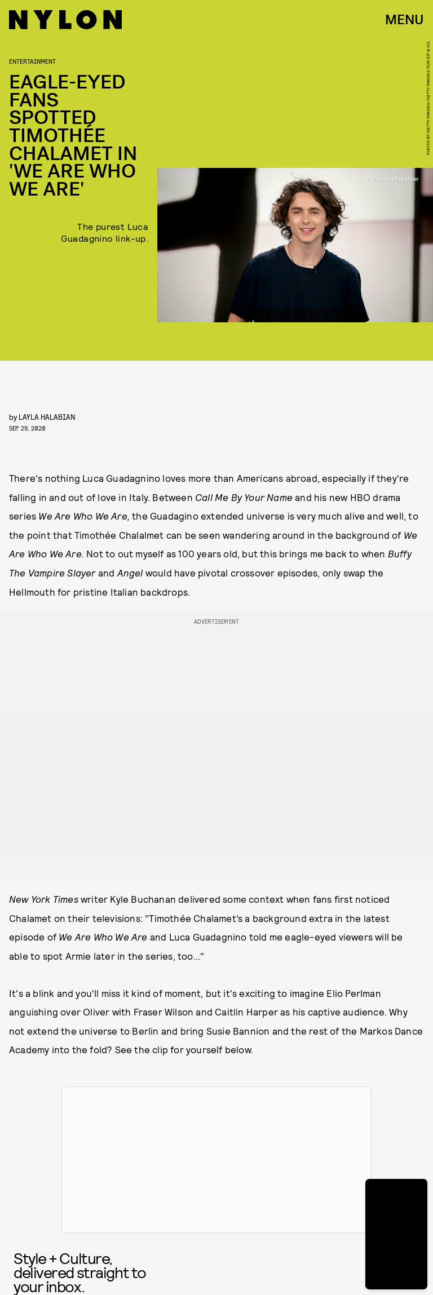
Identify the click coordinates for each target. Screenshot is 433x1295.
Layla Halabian (47, 417)
